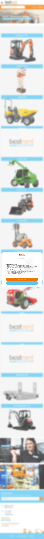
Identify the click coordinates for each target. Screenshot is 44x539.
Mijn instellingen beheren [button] (22, 279)
